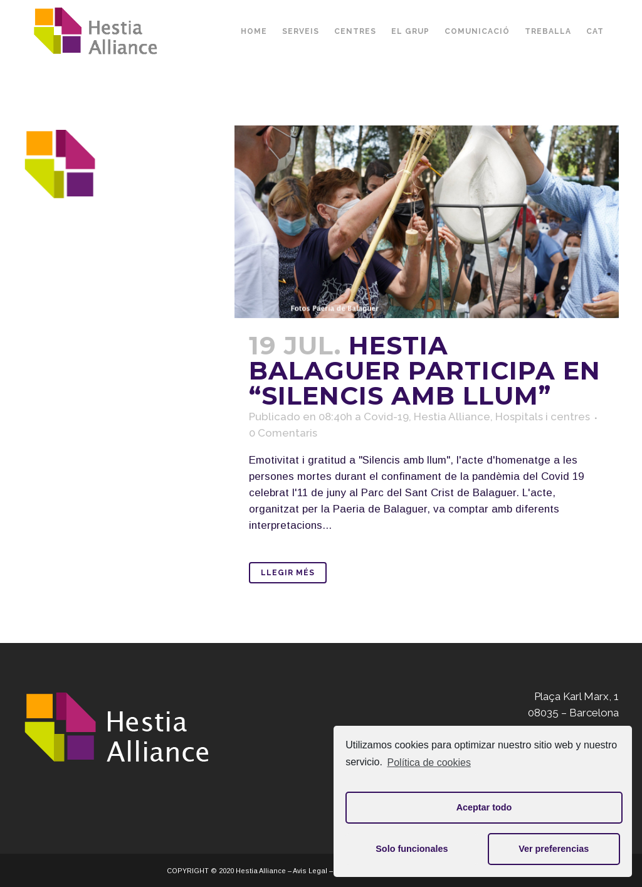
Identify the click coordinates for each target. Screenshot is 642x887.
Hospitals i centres (542, 416)
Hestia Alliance (452, 416)
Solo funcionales (412, 849)
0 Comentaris (283, 433)
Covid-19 (386, 416)
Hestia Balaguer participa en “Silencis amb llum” (425, 370)
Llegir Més (288, 572)
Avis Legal (310, 870)
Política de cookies (429, 762)
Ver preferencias (553, 849)
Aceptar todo (484, 807)
